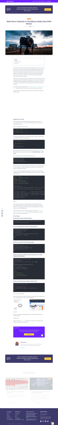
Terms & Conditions (10, 419)
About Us (8, 413)
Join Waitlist (29, 334)
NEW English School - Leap (19, 419)
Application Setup (18, 61)
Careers (8, 415)
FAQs (34, 1)
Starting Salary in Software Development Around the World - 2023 (31, 416)
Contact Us (8, 416)
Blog (36, 1)
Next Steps (16, 63)
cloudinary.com (41, 150)
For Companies (48, 1)
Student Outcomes (41, 1)
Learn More (48, 9)
